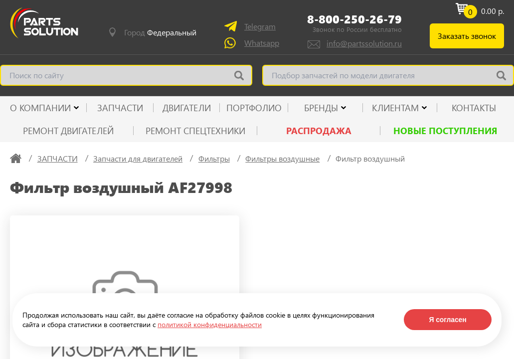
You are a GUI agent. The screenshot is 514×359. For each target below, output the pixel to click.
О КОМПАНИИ (40, 108)
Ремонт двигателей (68, 131)
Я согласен (447, 320)
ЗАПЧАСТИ (120, 108)
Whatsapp (261, 42)
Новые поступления (445, 131)
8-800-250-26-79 (354, 18)
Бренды (321, 108)
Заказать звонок (467, 35)
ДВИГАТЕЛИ (187, 108)
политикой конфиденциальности (210, 324)
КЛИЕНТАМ (395, 108)
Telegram (260, 26)
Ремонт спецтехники (195, 131)
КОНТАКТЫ (474, 108)
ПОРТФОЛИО (254, 108)
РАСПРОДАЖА (318, 131)
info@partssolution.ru (364, 43)
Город (160, 32)
